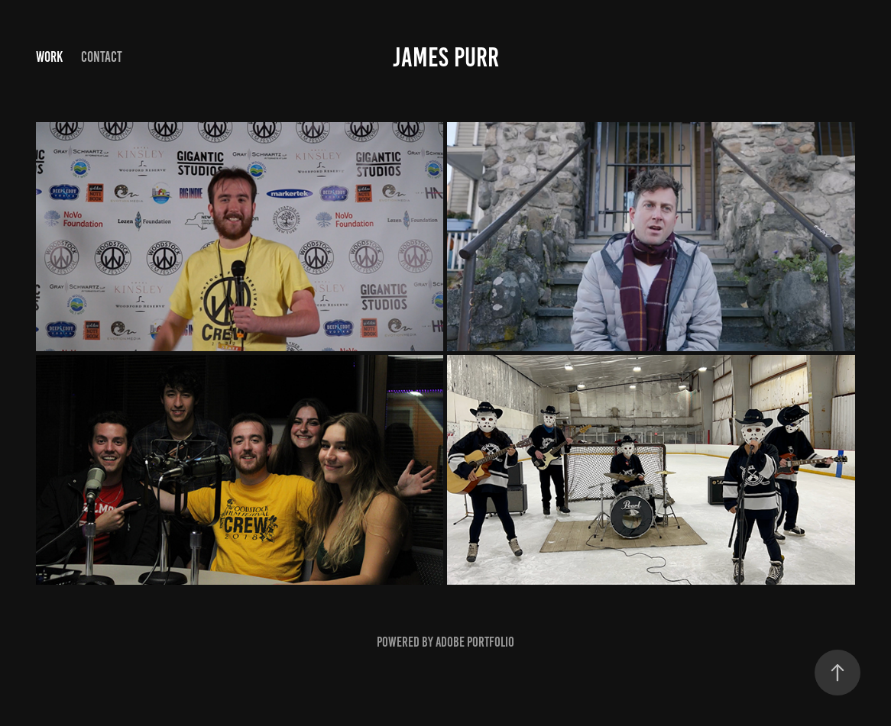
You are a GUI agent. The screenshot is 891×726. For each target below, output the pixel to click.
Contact (101, 57)
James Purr (446, 57)
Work (49, 57)
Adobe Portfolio (475, 642)
